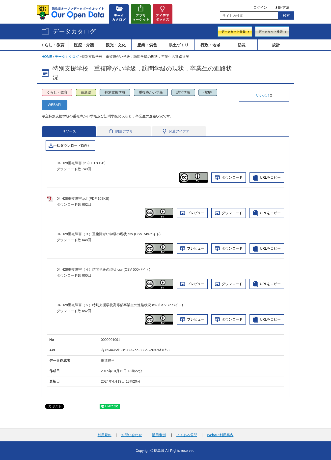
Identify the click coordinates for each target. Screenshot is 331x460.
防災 (242, 45)
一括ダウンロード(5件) (71, 145)
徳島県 (86, 92)
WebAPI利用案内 (220, 435)
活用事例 (159, 435)
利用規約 (104, 435)
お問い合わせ (131, 435)
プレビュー (195, 213)
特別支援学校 (115, 92)
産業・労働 (147, 45)
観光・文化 (116, 45)
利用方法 (282, 7)
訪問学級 (183, 92)
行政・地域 (210, 45)
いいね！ (263, 95)
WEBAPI (54, 105)
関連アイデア (178, 131)
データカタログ (74, 31)
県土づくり (179, 45)
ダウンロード (232, 177)
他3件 (207, 92)
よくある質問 (186, 435)
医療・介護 (84, 45)
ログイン (260, 7)
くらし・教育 (52, 45)
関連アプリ (123, 131)
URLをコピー (270, 177)
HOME (47, 57)
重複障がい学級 (151, 92)
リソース (69, 131)
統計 (276, 45)
